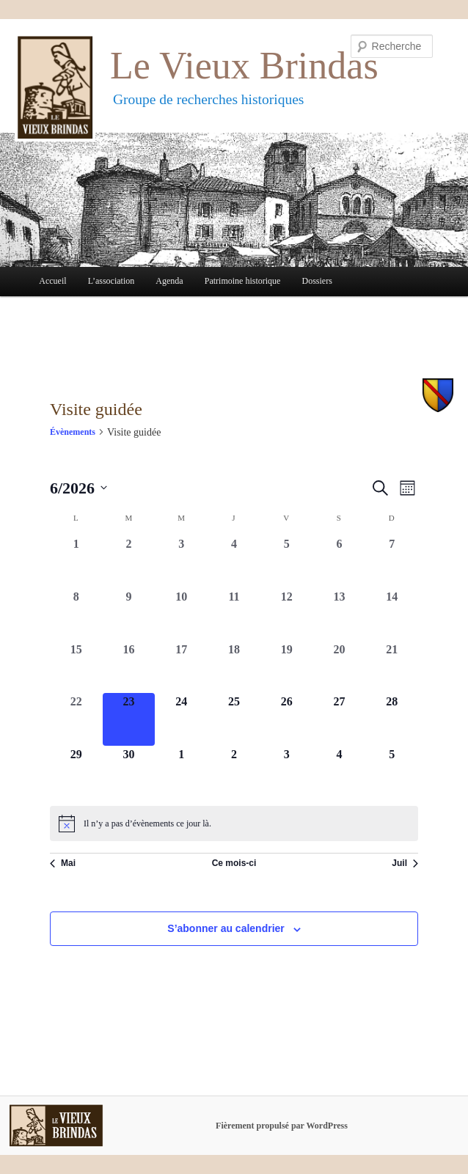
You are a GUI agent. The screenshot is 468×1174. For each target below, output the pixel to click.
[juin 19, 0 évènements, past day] (286, 667)
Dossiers (317, 281)
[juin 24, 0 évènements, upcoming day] (181, 719)
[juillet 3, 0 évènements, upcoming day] (286, 772)
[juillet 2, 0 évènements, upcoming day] (234, 772)
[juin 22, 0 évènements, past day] (76, 719)
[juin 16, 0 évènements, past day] (129, 667)
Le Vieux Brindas (244, 66)
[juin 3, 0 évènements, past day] (181, 561)
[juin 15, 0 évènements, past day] (76, 667)
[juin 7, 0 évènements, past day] (391, 561)
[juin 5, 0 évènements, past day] (286, 561)
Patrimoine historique (243, 281)
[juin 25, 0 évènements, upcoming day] (234, 719)
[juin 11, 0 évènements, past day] (234, 614)
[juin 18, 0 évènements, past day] (234, 667)
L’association (111, 281)
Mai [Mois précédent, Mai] (63, 863)
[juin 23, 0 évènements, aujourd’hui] (129, 719)
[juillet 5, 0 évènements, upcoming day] (391, 772)
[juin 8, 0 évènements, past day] (76, 614)
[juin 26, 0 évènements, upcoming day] (286, 719)
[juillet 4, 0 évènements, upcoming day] (339, 772)
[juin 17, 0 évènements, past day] (181, 667)
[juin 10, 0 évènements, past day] (181, 614)
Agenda (169, 281)
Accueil (52, 281)
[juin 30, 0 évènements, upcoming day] (129, 772)
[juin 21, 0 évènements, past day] (391, 667)
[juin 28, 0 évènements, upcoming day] (391, 719)
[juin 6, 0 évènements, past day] (339, 561)
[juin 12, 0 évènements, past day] (286, 614)
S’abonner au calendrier (226, 928)
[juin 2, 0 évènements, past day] (129, 561)
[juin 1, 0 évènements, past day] (76, 561)
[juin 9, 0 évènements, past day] (129, 614)
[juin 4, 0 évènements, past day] (234, 561)
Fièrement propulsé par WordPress (282, 1125)
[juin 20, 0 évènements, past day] (339, 667)
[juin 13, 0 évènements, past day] (339, 614)
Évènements (72, 432)
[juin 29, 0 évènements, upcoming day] (76, 772)
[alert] (234, 823)
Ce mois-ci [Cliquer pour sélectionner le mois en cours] (234, 863)
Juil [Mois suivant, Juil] (405, 863)
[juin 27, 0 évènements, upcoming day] (339, 719)
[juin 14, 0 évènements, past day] (391, 614)
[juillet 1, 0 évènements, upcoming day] (181, 772)
